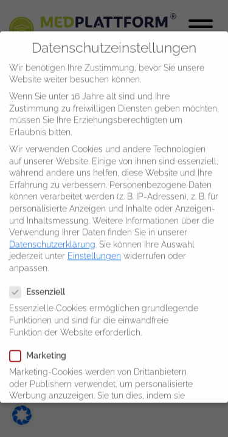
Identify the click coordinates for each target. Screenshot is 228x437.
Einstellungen (94, 248)
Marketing (41, 348)
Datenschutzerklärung (52, 237)
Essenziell (41, 284)
